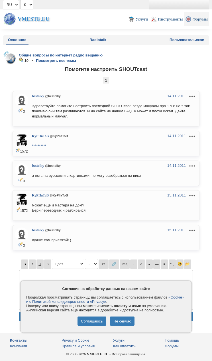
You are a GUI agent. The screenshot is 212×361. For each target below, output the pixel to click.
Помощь (172, 340)
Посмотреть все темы (56, 60)
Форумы (172, 346)
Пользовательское (187, 40)
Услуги (119, 340)
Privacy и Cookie (75, 340)
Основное (17, 40)
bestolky (38, 96)
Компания (18, 346)
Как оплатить (124, 346)
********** (39, 146)
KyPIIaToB (40, 136)
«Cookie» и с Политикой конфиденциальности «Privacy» (105, 299)
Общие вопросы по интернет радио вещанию (61, 55)
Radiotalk (97, 40)
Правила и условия (78, 346)
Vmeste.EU (33, 19)
